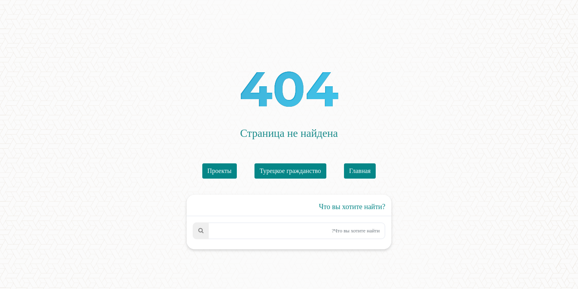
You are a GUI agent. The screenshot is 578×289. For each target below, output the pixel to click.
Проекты (220, 170)
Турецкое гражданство (290, 170)
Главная (360, 170)
